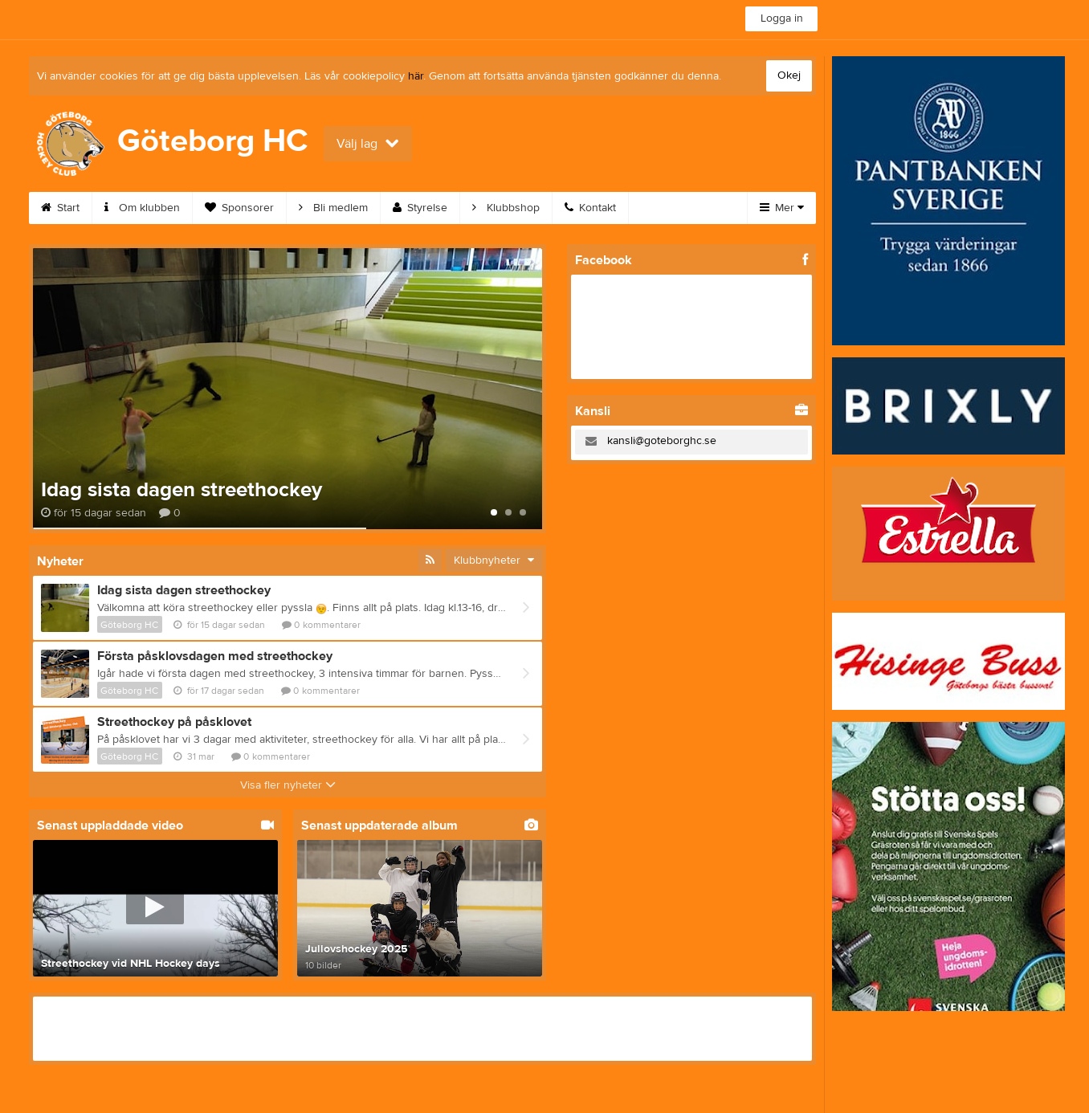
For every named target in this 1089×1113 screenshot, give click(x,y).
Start (60, 208)
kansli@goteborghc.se (661, 441)
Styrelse (420, 208)
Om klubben (142, 208)
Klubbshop (506, 208)
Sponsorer (239, 208)
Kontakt (590, 208)
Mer (782, 208)
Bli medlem (333, 208)
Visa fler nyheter (288, 785)
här (415, 76)
